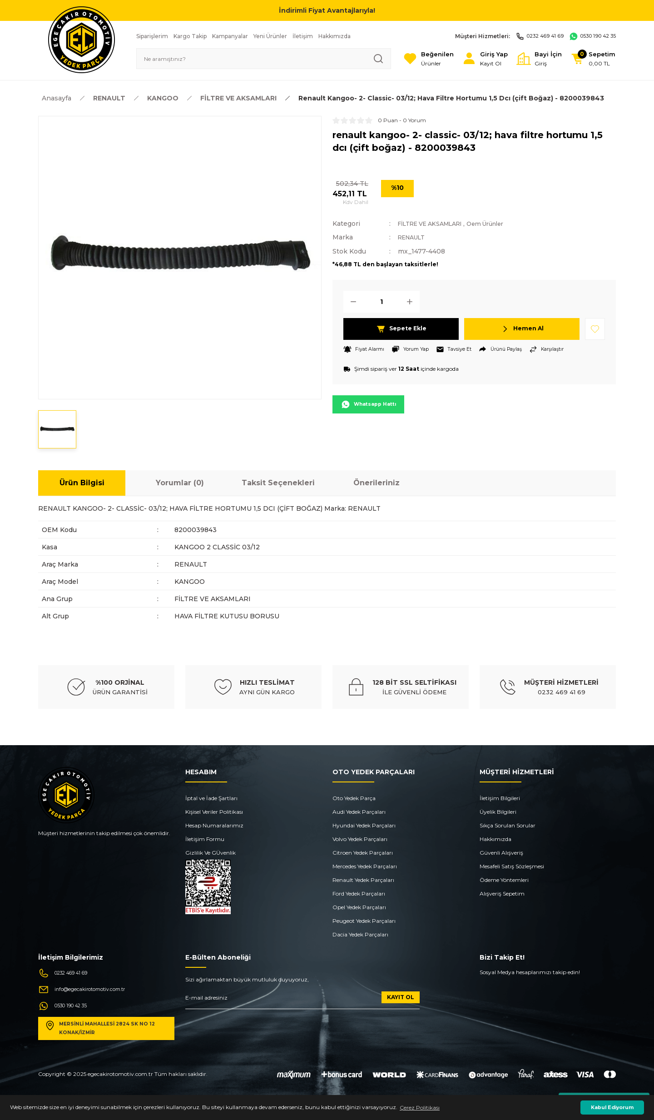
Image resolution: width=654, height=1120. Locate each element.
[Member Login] (469, 59)
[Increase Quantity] (412, 301)
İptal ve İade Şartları (211, 798)
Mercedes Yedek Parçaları (364, 866)
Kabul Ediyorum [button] (612, 1107)
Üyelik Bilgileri (498, 811)
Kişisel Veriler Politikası (214, 811)
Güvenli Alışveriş (501, 852)
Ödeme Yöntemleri (504, 879)
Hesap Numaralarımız (214, 825)
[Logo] (81, 39)
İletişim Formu (204, 839)
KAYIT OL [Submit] (400, 997)
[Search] (251, 58)
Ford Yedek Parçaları (358, 893)
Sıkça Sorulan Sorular (507, 825)
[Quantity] (381, 301)
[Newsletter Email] (302, 1000)
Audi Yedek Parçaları (359, 811)
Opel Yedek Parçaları (359, 907)
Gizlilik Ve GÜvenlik (210, 852)
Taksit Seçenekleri (278, 482)
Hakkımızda (495, 839)
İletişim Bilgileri (500, 798)
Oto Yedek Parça (354, 798)
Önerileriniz (376, 482)
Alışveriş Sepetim (502, 893)
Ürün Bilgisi (81, 482)
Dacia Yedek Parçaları (360, 934)
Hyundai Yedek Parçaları (364, 825)
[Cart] (590, 59)
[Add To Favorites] (595, 328)
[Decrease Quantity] (350, 301)
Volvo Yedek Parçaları (359, 839)
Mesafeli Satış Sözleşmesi (512, 866)
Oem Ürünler (500, 223)
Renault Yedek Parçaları (363, 879)
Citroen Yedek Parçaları (362, 852)
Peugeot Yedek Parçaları (364, 920)
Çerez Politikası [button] (420, 1107)
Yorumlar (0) (180, 482)
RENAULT (414, 237)
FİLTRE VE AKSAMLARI (436, 223)
